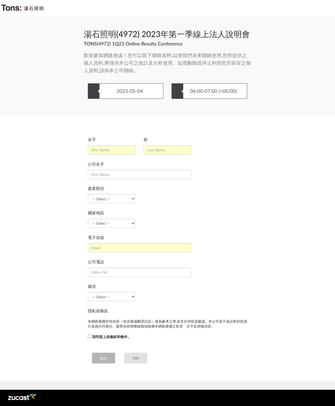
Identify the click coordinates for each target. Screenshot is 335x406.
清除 (135, 358)
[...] (89, 336)
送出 (103, 358)
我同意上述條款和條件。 (111, 337)
